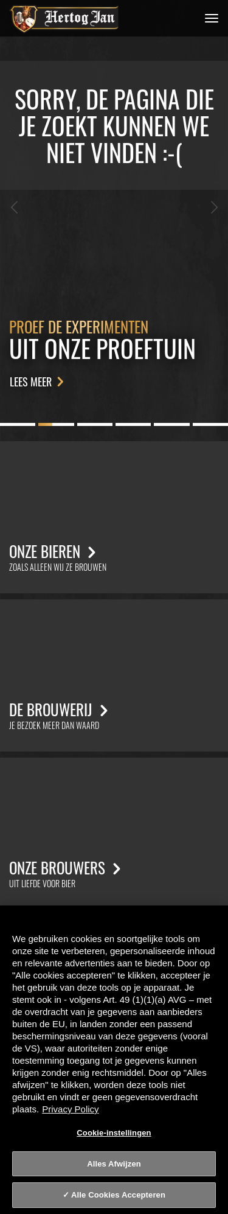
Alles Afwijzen (114, 1163)
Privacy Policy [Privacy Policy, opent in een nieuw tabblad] (70, 1109)
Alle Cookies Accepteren (118, 1194)
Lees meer (39, 381)
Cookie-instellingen (114, 1132)
